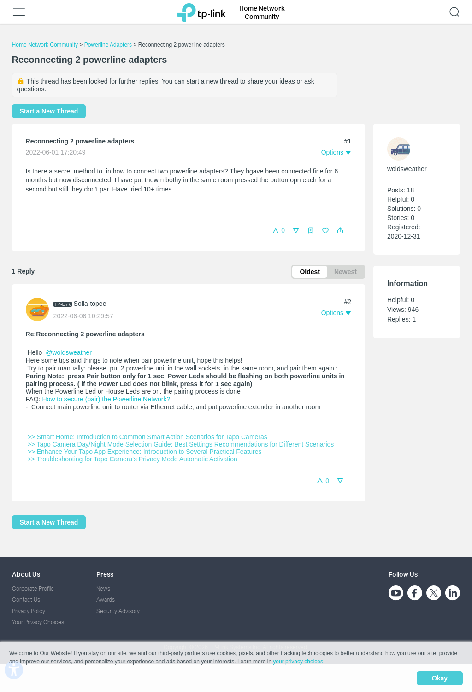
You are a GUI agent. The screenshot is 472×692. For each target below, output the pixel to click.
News (103, 588)
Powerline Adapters (108, 45)
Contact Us (26, 599)
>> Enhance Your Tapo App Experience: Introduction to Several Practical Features (145, 451)
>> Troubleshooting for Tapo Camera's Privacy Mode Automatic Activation (132, 459)
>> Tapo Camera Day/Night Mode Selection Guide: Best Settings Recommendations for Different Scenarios (181, 444)
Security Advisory (118, 611)
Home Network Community (45, 45)
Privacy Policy (28, 611)
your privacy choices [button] (298, 661)
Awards (105, 599)
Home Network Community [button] (262, 12)
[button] (340, 230)
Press (104, 574)
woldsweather (407, 169)
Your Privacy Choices (38, 622)
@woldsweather (69, 352)
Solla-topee (90, 303)
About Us (26, 574)
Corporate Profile (33, 588)
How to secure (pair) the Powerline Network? (106, 399)
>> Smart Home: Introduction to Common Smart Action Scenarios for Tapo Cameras (147, 437)
